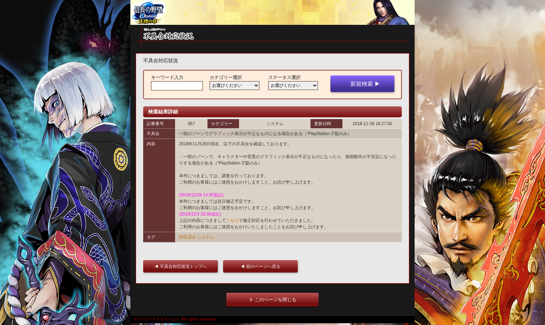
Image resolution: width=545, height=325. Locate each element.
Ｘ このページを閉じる (272, 299)
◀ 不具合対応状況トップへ (182, 266)
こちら (232, 220)
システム (205, 237)
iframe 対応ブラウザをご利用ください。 (272, 12)
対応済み (187, 237)
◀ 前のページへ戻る (262, 266)
